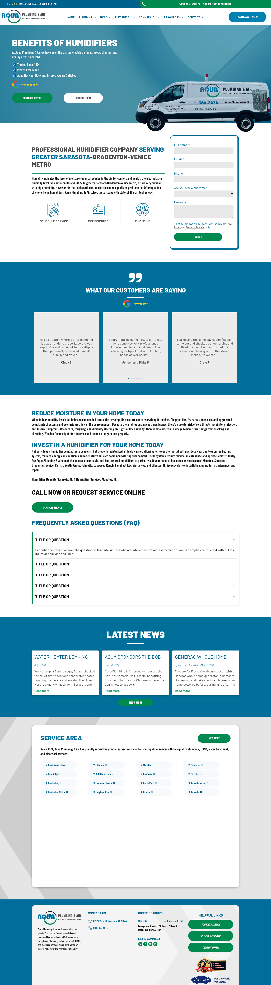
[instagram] (155, 931)
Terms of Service (195, 227)
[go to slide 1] (128, 378)
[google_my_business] (140, 931)
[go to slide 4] (137, 378)
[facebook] (145, 931)
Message (180, 202)
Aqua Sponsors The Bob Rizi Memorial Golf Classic (133, 643)
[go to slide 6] (142, 378)
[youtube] (150, 931)
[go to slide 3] (134, 378)
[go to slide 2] (131, 378)
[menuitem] (71, 17)
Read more (41, 677)
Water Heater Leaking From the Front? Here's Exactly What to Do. (62, 643)
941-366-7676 (100, 914)
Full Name (181, 145)
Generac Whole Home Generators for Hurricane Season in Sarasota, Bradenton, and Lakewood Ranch (201, 643)
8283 (96, 908)
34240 (124, 908)
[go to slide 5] (139, 378)
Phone (178, 173)
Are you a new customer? (191, 188)
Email (178, 159)
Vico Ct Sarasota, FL (109, 908)
